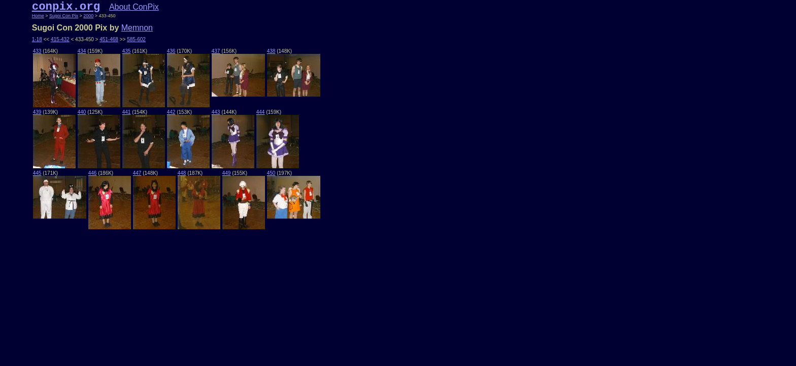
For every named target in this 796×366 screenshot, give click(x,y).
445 (37, 173)
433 (37, 51)
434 (82, 51)
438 (271, 51)
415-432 (60, 39)
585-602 (136, 39)
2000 (88, 15)
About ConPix (134, 7)
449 (226, 173)
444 (260, 112)
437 (216, 51)
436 (171, 51)
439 (37, 112)
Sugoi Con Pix (63, 15)
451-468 (109, 39)
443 (216, 112)
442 (171, 112)
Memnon (137, 27)
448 (182, 173)
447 (137, 173)
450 (271, 173)
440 (82, 112)
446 (92, 173)
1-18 (37, 39)
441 (126, 112)
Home (38, 15)
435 (126, 51)
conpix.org (66, 6)
